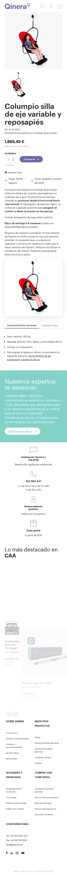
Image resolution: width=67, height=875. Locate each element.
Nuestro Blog (12, 753)
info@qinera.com (14, 844)
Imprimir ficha (13, 172)
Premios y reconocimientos (14, 745)
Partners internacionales (17, 738)
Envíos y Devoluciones (45, 808)
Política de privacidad (16, 803)
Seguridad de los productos (14, 790)
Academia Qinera (43, 757)
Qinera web (11, 758)
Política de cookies (15, 808)
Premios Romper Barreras (47, 743)
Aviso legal (11, 797)
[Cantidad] (10, 159)
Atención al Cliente (44, 814)
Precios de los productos (47, 797)
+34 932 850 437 (19, 835)
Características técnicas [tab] (22, 325)
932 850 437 (33, 481)
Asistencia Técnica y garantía (44, 790)
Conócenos (12, 733)
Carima (38, 763)
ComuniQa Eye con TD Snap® (12, 665)
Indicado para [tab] (50, 325)
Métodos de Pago (43, 803)
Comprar (29, 159)
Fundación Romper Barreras (44, 750)
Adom (38, 737)
